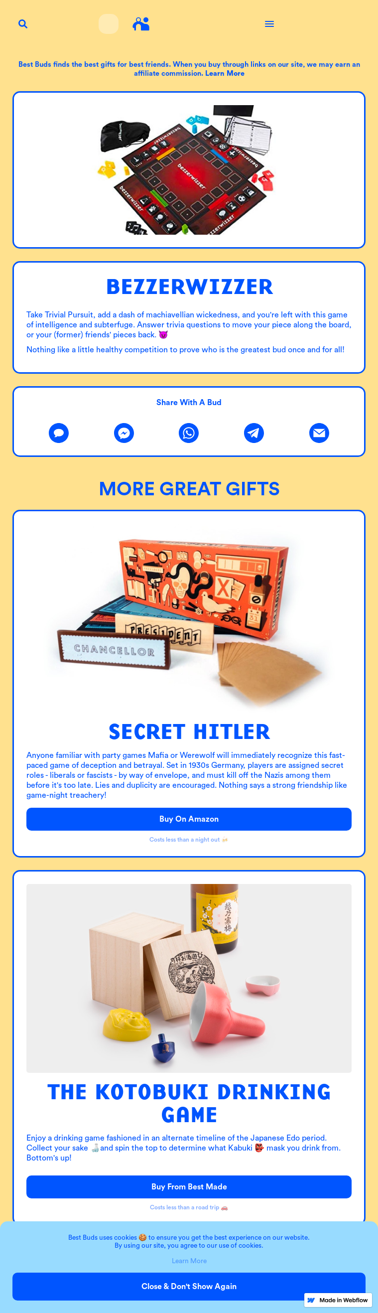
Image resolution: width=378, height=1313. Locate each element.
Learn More (189, 1261)
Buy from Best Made (189, 1187)
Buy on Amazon (189, 819)
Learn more (225, 73)
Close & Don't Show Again (189, 1287)
